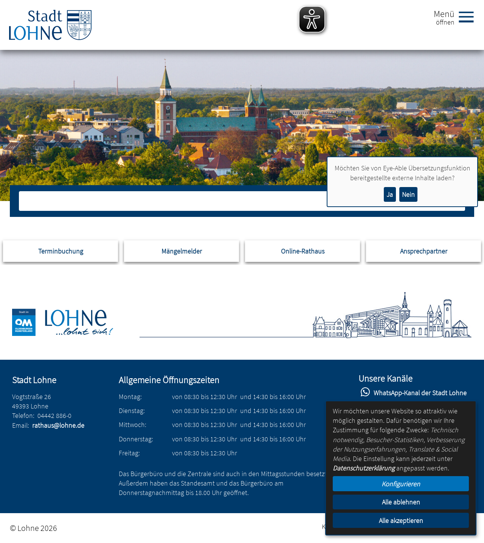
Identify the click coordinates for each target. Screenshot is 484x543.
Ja (389, 194)
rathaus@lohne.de (58, 425)
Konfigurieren (401, 484)
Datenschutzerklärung (364, 468)
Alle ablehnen (401, 502)
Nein (408, 194)
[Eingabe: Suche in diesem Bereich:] (233, 201)
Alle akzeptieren (401, 520)
